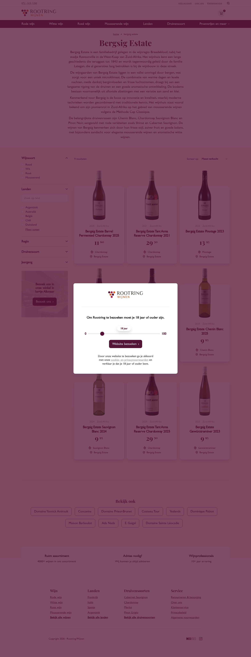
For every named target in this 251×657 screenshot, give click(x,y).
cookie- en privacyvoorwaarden (129, 359)
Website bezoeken (124, 343)
